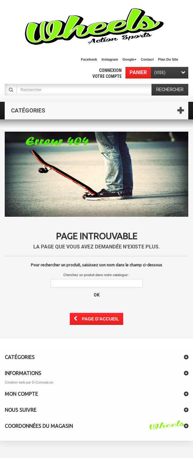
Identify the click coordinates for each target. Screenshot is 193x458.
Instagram (110, 59)
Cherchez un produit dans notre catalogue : (96, 275)
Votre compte (107, 76)
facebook (89, 59)
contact (147, 59)
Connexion (110, 70)
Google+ (129, 59)
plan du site (168, 59)
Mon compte (21, 394)
